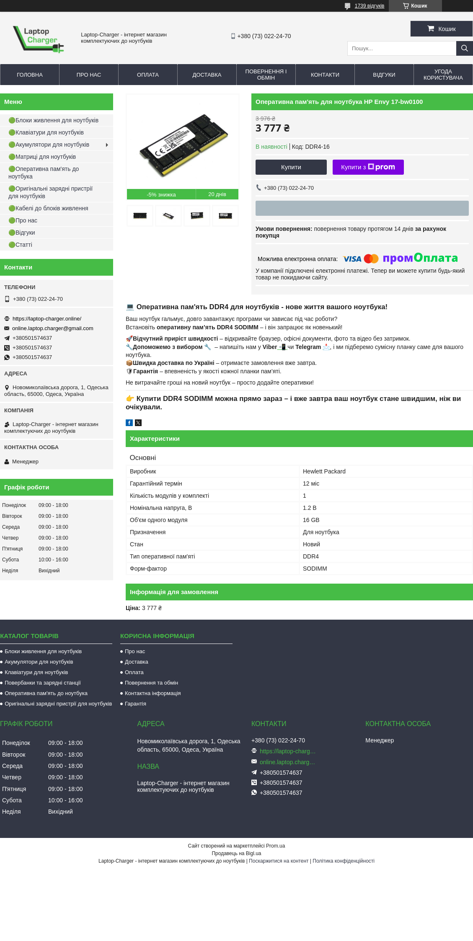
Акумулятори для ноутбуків (39, 662)
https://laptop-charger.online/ (47, 318)
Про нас (89, 75)
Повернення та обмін (151, 683)
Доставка (207, 75)
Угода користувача (443, 74)
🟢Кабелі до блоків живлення (48, 208)
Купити (291, 167)
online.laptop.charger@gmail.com (52, 328)
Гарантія (135, 704)
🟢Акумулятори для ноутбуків (48, 144)
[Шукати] (464, 48)
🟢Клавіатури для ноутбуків (46, 132)
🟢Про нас (22, 220)
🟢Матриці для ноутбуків (42, 156)
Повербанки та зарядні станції (43, 683)
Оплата (148, 75)
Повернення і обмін (266, 74)
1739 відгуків (370, 6)
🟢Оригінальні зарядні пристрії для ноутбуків (50, 192)
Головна (30, 75)
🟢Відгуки (21, 232)
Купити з (368, 167)
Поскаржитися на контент (278, 861)
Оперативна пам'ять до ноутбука (46, 693)
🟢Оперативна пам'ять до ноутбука (43, 172)
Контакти (325, 75)
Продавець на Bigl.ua (236, 853)
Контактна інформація (153, 693)
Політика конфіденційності (344, 861)
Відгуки (384, 75)
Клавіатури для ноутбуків (36, 672)
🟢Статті (20, 244)
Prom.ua (275, 846)
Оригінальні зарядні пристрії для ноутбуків (58, 704)
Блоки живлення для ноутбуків (43, 651)
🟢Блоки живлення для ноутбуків (53, 120)
